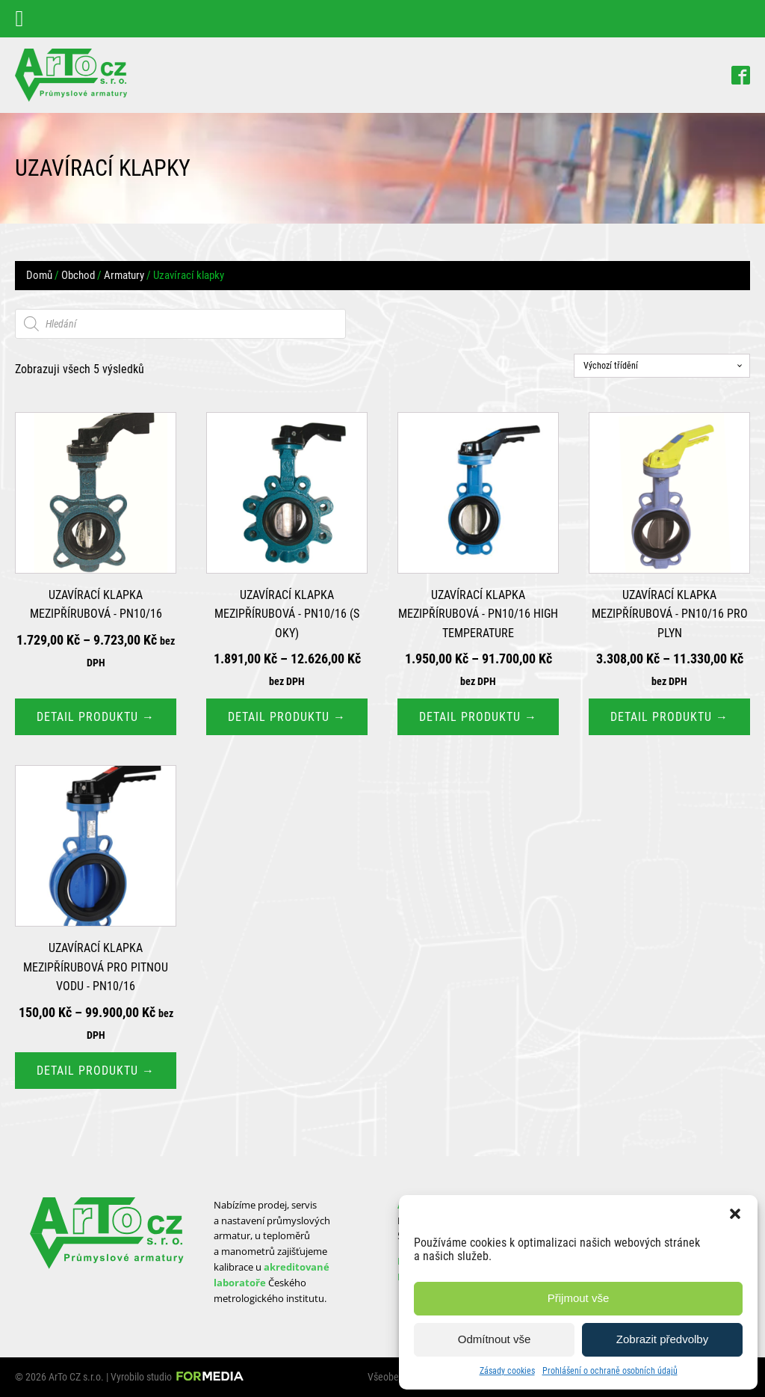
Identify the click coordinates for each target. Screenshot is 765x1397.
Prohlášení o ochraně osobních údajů (610, 1371)
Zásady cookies (507, 1371)
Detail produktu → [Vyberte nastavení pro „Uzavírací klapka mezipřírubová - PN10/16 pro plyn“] (669, 717)
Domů (39, 275)
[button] (735, 1213)
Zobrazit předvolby (662, 1339)
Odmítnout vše (494, 1339)
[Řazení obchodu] (662, 366)
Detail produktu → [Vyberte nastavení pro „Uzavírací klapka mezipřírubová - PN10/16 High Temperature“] (478, 717)
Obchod (78, 275)
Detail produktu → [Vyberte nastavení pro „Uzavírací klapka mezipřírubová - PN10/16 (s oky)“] (287, 717)
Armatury (124, 275)
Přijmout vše (579, 1298)
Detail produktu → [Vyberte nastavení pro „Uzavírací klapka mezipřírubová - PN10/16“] (96, 717)
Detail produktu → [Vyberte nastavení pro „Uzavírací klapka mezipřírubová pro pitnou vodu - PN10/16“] (96, 1070)
